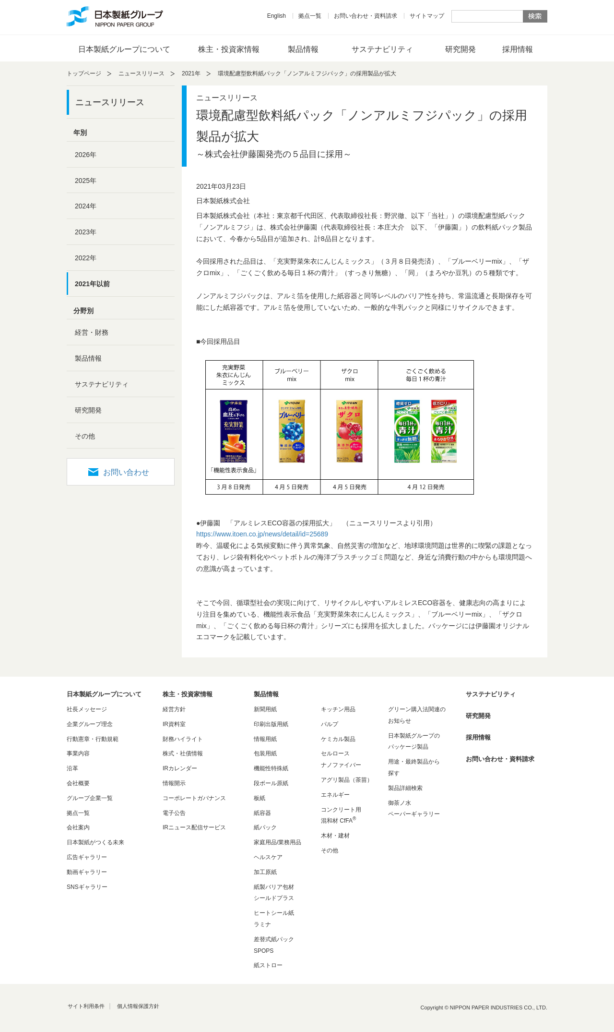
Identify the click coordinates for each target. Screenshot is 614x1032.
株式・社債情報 (183, 753)
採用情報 (517, 49)
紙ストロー (268, 965)
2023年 (85, 232)
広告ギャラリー (87, 857)
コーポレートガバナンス (194, 798)
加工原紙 (265, 872)
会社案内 (78, 827)
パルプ (329, 724)
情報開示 (174, 783)
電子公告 (174, 813)
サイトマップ (427, 15)
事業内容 (78, 753)
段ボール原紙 (271, 783)
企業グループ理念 (90, 724)
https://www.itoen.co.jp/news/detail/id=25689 (262, 534)
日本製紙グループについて (124, 49)
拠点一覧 (309, 15)
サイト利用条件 (86, 1006)
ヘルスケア (268, 857)
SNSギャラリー (87, 887)
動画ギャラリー (87, 872)
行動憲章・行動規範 (92, 739)
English (276, 15)
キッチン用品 (338, 709)
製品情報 (303, 49)
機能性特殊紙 (271, 768)
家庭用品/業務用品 (277, 842)
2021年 (191, 73)
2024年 (85, 206)
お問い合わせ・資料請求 (365, 15)
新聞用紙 (265, 709)
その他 (85, 436)
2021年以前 (92, 284)
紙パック (265, 827)
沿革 (72, 768)
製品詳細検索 (405, 788)
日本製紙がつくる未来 (95, 842)
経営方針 (174, 709)
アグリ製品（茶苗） (347, 780)
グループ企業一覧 (90, 798)
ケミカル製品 (338, 739)
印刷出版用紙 (271, 724)
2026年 (85, 154)
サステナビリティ (382, 49)
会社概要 (78, 783)
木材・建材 (335, 835)
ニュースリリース (141, 73)
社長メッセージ (87, 709)
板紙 (259, 798)
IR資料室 (174, 724)
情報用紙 (265, 739)
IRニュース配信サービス (194, 827)
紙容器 (262, 813)
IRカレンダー (180, 768)
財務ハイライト (183, 739)
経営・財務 (91, 332)
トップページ (84, 73)
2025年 (85, 180)
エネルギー (335, 794)
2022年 (85, 258)
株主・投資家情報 (229, 49)
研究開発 (460, 49)
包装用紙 (265, 753)
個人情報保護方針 (138, 1006)
